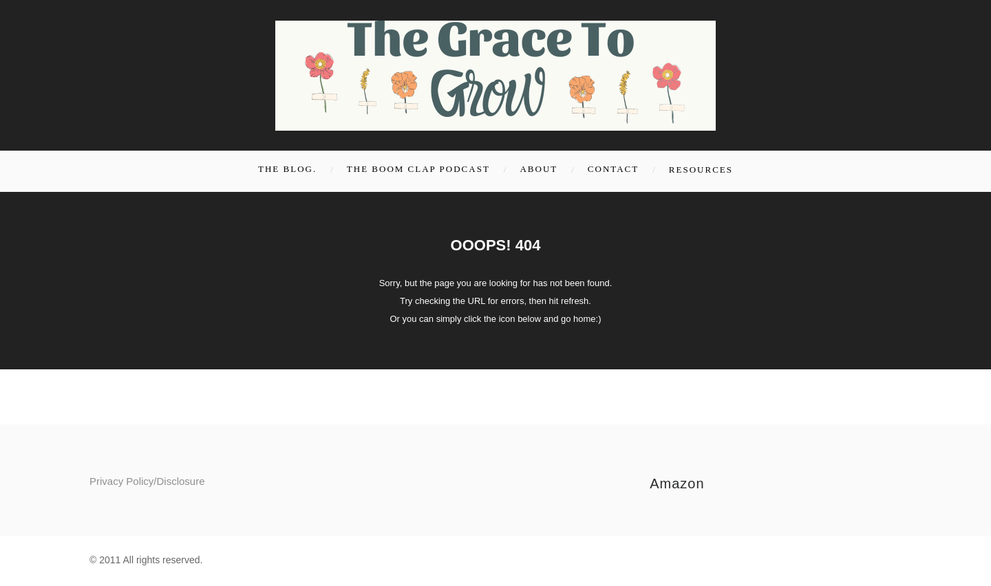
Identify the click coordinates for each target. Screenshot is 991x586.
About (538, 169)
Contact (613, 169)
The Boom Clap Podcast (418, 169)
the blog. (287, 169)
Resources (701, 169)
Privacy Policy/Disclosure (147, 481)
